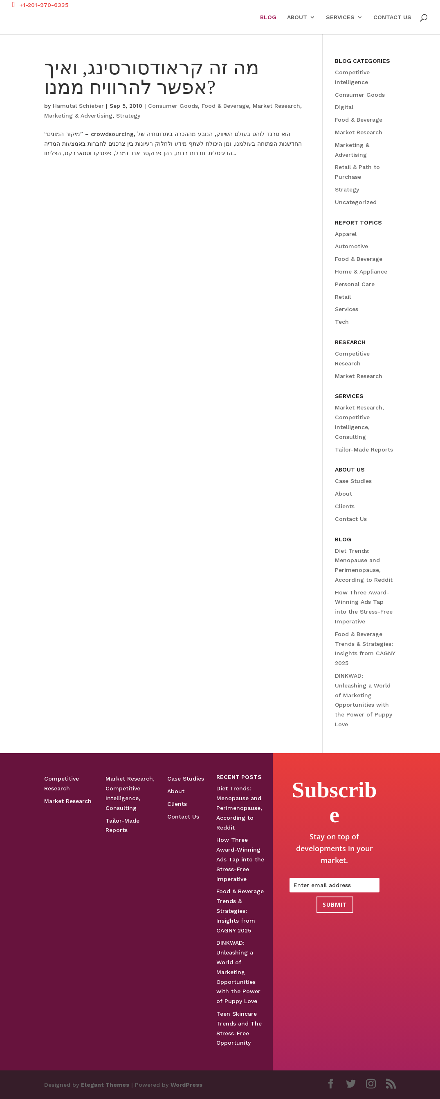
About (297, 17)
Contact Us (392, 17)
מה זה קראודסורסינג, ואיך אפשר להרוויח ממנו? (151, 77)
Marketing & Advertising (78, 115)
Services (340, 17)
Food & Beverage (225, 105)
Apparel (346, 234)
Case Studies (353, 481)
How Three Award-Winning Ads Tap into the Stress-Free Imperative (240, 859)
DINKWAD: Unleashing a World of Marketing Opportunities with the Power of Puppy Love (238, 971)
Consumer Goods (173, 105)
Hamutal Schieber (78, 105)
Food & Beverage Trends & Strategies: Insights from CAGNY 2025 (240, 910)
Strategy (128, 115)
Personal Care (355, 284)
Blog (268, 17)
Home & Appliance (361, 271)
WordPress (186, 1084)
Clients (345, 506)
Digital (344, 107)
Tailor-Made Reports (364, 449)
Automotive (351, 246)
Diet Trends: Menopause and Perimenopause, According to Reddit (239, 807)
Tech (342, 321)
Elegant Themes (105, 1084)
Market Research (276, 105)
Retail (343, 297)
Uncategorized (356, 202)
